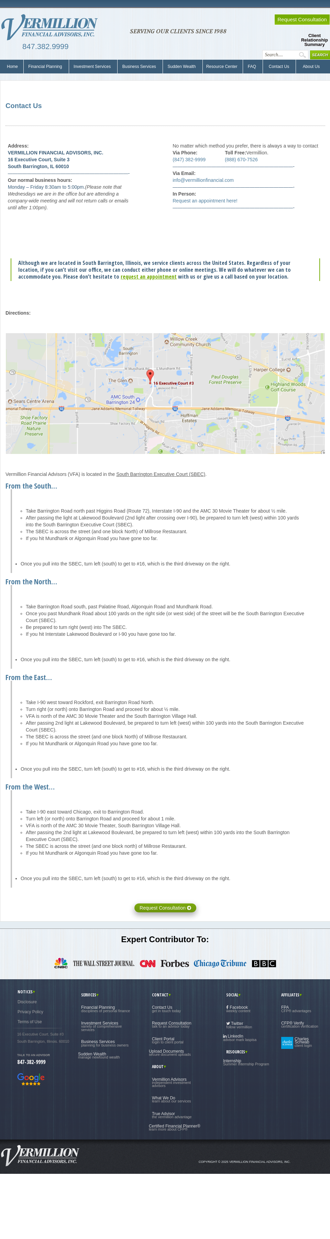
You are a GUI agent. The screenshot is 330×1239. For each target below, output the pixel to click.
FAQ (251, 66)
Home (12, 66)
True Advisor (172, 1115)
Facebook (238, 1009)
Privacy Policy (30, 1011)
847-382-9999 (31, 1062)
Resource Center (222, 66)
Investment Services (92, 66)
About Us (309, 66)
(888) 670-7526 (241, 159)
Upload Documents (170, 1052)
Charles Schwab (303, 1042)
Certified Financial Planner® (174, 1127)
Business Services (139, 66)
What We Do (171, 1099)
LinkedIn (239, 1038)
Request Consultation (165, 908)
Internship (246, 1062)
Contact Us (278, 66)
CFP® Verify (299, 1024)
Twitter (239, 1025)
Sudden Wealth (181, 66)
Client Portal (168, 1040)
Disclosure (27, 1002)
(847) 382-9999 (189, 159)
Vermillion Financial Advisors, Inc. (51, 27)
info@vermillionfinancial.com (203, 180)
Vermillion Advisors (171, 1082)
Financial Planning (45, 66)
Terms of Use (30, 1021)
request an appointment (149, 276)
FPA (296, 1009)
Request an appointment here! (205, 200)
